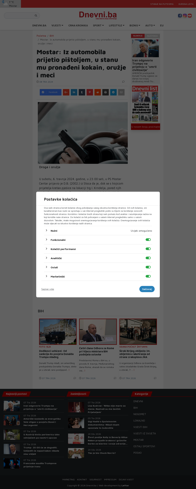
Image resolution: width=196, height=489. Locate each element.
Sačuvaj (147, 289)
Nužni (54, 230)
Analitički (56, 258)
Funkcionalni (58, 239)
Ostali (54, 267)
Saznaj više (47, 289)
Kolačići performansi (63, 248)
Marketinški (58, 276)
